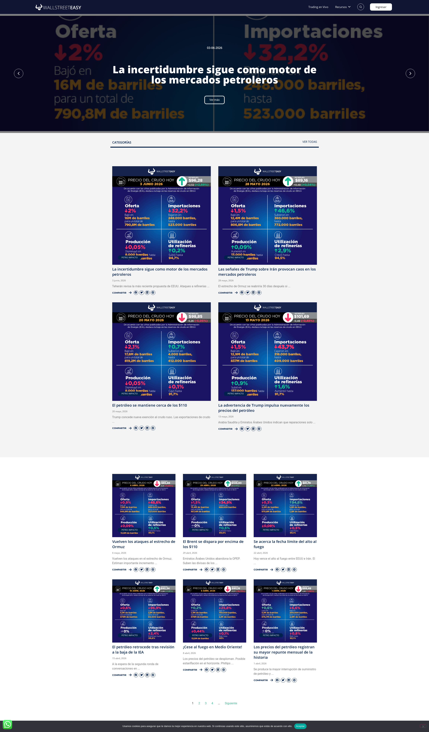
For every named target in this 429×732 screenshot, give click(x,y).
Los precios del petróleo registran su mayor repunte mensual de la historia (284, 652)
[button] (343, 7)
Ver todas (309, 142)
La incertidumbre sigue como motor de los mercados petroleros (215, 74)
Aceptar (300, 726)
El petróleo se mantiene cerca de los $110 (149, 405)
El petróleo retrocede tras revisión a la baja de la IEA (143, 649)
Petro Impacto (130, 257)
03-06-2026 (214, 48)
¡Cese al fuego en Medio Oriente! (212, 646)
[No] (423, 726)
